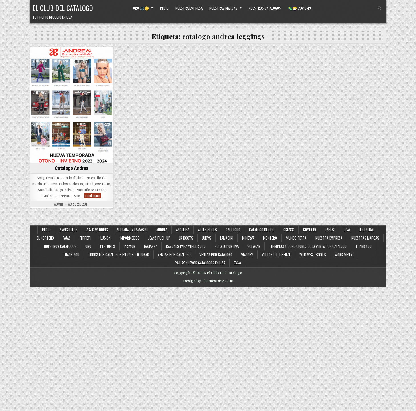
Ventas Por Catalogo (215, 254)
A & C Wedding (97, 229)
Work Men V (344, 254)
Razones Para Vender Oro (186, 246)
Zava (237, 263)
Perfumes (107, 246)
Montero (270, 238)
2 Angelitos (68, 229)
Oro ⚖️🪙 (141, 8)
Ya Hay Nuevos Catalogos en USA (200, 263)
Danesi (330, 229)
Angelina (182, 229)
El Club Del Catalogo (63, 8)
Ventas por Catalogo (174, 254)
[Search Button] (379, 8)
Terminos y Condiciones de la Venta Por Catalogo (308, 246)
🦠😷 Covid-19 (299, 8)
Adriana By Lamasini (132, 229)
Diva (347, 229)
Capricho (233, 229)
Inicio (164, 8)
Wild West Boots (312, 254)
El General (366, 229)
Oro (88, 246)
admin (58, 204)
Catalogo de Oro (261, 229)
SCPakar (253, 246)
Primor (129, 246)
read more (93, 195)
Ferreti (85, 238)
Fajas (67, 238)
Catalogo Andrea (71, 168)
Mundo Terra (296, 238)
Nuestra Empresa (189, 8)
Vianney (247, 254)
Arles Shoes (207, 229)
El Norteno (45, 238)
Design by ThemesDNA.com (208, 281)
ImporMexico (130, 238)
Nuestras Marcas (223, 8)
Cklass (288, 229)
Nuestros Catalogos (265, 8)
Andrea (161, 229)
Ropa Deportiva (227, 246)
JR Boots (186, 238)
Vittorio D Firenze (276, 254)
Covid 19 (309, 229)
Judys (206, 238)
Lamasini (226, 238)
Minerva (248, 238)
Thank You (364, 246)
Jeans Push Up (159, 238)
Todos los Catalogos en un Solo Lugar (118, 254)
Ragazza (150, 246)
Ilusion (105, 238)
